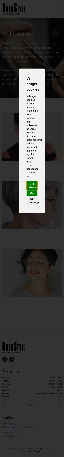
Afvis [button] (32, 193)
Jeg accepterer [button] (33, 185)
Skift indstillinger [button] (33, 201)
